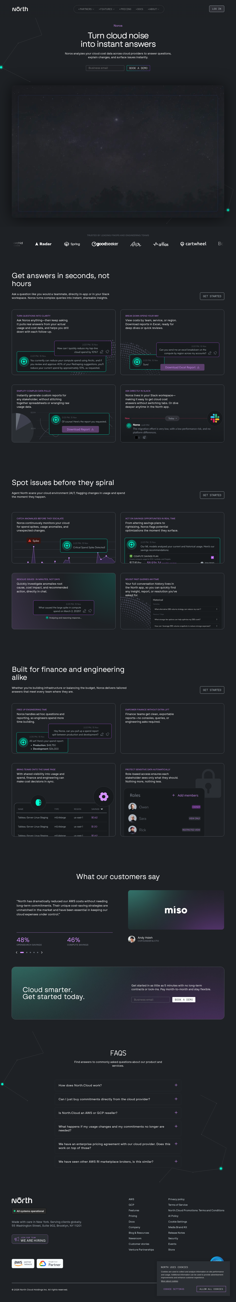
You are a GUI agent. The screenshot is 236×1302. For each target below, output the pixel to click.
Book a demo (138, 68)
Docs (132, 1221)
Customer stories (139, 1244)
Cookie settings (173, 1289)
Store (171, 1249)
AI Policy (173, 1216)
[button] (16, 952)
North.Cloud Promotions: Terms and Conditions (196, 1210)
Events (172, 1244)
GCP (131, 1204)
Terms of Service (178, 1204)
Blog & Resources (139, 1232)
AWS (131, 1199)
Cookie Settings (177, 1221)
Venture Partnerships (141, 1249)
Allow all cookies (211, 1289)
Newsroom (135, 1238)
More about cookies (169, 1281)
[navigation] (20, 9)
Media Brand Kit (177, 1227)
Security (173, 1238)
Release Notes (176, 1232)
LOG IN (216, 8)
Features (134, 1210)
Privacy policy (176, 1199)
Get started (212, 296)
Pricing (133, 1216)
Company (134, 1227)
